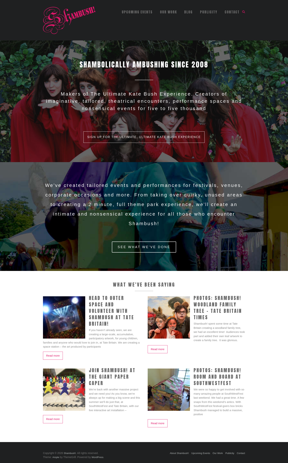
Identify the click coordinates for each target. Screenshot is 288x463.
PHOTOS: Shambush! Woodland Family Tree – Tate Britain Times (218, 308)
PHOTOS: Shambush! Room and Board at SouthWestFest (217, 377)
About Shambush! (179, 453)
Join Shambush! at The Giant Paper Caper (112, 377)
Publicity (208, 12)
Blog (188, 12)
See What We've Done (144, 247)
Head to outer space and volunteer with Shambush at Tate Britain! (111, 311)
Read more (53, 355)
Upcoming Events (137, 12)
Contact (232, 12)
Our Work (168, 12)
